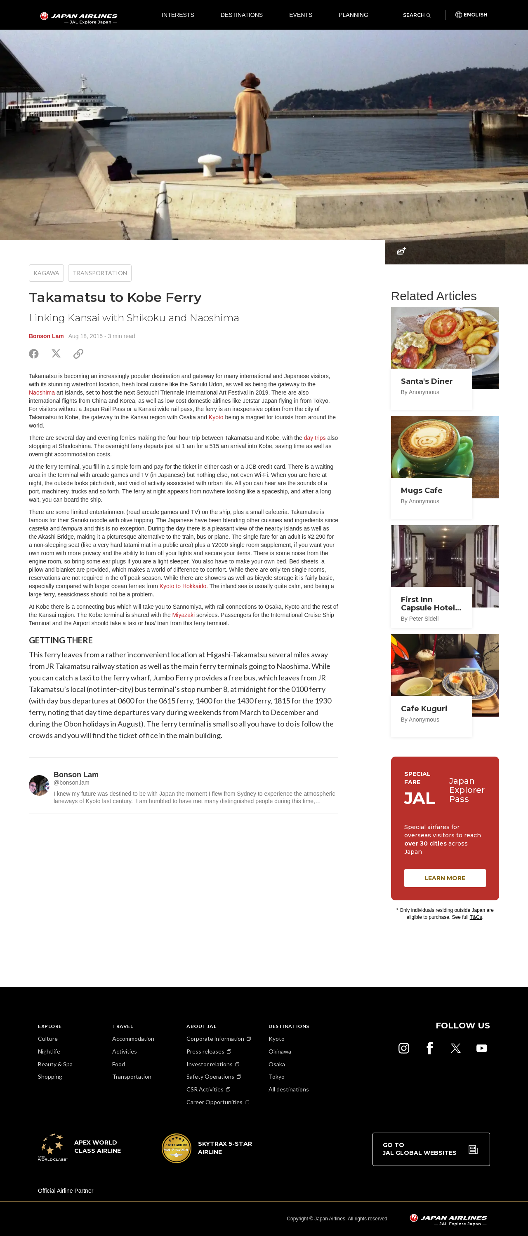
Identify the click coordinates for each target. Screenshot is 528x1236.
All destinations (289, 1089)
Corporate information (215, 1038)
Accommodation (133, 1038)
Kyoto (216, 417)
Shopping (50, 1076)
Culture (48, 1038)
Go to (420, 1149)
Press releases (205, 1051)
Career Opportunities (214, 1101)
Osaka (277, 1064)
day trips (315, 438)
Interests (178, 15)
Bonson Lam (46, 336)
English (476, 15)
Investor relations (209, 1064)
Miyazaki (183, 615)
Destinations (242, 15)
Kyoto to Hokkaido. (184, 586)
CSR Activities (205, 1089)
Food (118, 1064)
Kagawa (46, 272)
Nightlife (49, 1051)
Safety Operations (210, 1076)
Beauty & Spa (55, 1064)
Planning (353, 15)
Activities (124, 1051)
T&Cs (476, 917)
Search (417, 15)
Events (300, 15)
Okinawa (280, 1051)
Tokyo (277, 1076)
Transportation (100, 272)
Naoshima (42, 392)
